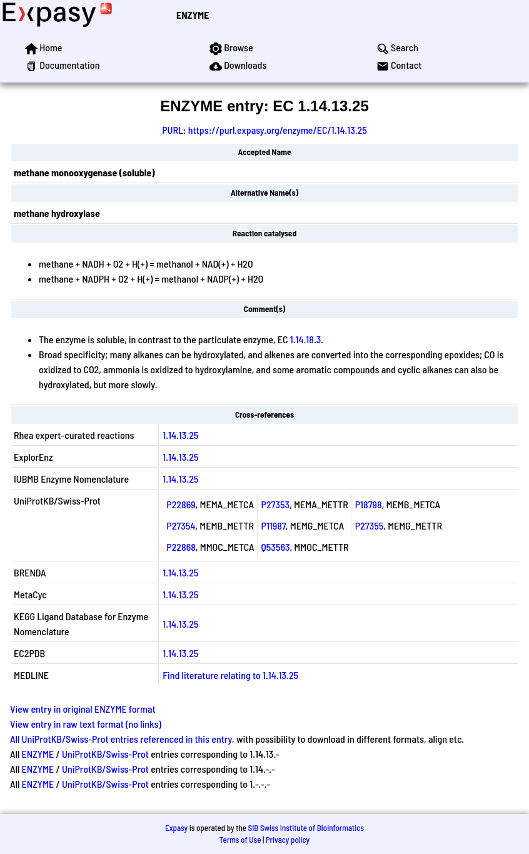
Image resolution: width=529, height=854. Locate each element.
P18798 (368, 504)
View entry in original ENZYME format (83, 709)
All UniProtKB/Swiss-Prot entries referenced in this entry (121, 739)
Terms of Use (240, 840)
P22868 (181, 547)
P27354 (180, 525)
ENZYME (192, 15)
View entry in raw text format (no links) (85, 724)
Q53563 (275, 547)
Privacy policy (288, 840)
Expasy (176, 828)
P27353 (275, 504)
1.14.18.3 (305, 339)
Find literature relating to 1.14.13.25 (230, 675)
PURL (172, 130)
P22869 (180, 504)
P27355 (369, 525)
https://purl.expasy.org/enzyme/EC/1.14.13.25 (277, 130)
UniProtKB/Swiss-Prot (105, 754)
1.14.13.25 (180, 435)
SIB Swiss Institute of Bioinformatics (306, 828)
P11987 (273, 525)
